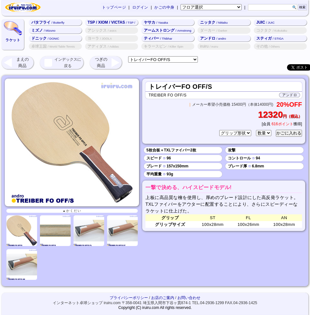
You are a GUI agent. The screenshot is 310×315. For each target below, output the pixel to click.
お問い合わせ (188, 298)
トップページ (114, 7)
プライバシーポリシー (129, 298)
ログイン (140, 7)
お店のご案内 (162, 298)
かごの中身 (164, 7)
